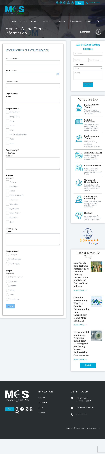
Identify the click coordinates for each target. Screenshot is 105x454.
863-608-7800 (81, 414)
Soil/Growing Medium (18, 134)
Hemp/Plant (14, 116)
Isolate (12, 125)
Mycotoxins (14, 208)
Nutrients (13, 217)
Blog (79, 3)
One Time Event (16, 277)
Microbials (14, 204)
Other (12, 143)
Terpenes (13, 200)
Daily (11, 295)
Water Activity (15, 213)
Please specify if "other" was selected (12, 153)
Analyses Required (9, 176)
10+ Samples (15, 263)
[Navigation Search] (98, 21)
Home (13, 21)
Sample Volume (12, 251)
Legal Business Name (12, 95)
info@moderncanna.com (85, 407)
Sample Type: (79, 64)
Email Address (11, 70)
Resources (61, 21)
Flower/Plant (15, 112)
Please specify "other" (11, 230)
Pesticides (13, 186)
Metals (12, 191)
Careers (41, 413)
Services (35, 21)
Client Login (77, 21)
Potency (13, 182)
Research (48, 21)
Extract (12, 121)
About (23, 21)
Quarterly (13, 281)
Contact (88, 21)
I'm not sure (14, 299)
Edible (12, 130)
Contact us (42, 403)
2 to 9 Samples (15, 259)
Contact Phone (12, 82)
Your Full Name (12, 58)
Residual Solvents (16, 195)
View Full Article (79, 290)
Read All (88, 365)
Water (12, 139)
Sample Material (12, 108)
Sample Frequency (10, 272)
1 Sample (13, 254)
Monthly (13, 286)
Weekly (12, 290)
